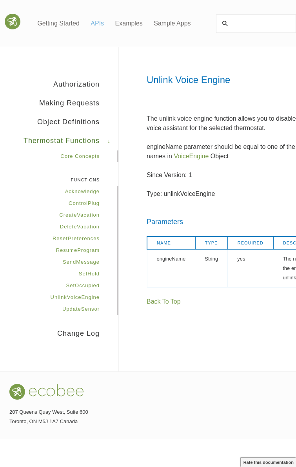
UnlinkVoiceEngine (75, 297)
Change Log (78, 333)
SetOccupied (83, 285)
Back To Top (164, 301)
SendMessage (81, 262)
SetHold (89, 274)
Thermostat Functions (71, 143)
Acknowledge (82, 191)
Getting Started (58, 23)
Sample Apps (172, 23)
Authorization (85, 87)
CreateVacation (79, 215)
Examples (129, 23)
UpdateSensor (81, 309)
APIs (97, 23)
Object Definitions (77, 125)
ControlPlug (84, 203)
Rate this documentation (268, 462)
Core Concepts (80, 156)
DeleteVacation (80, 227)
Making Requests (78, 106)
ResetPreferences (76, 238)
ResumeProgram (78, 250)
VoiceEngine (191, 156)
